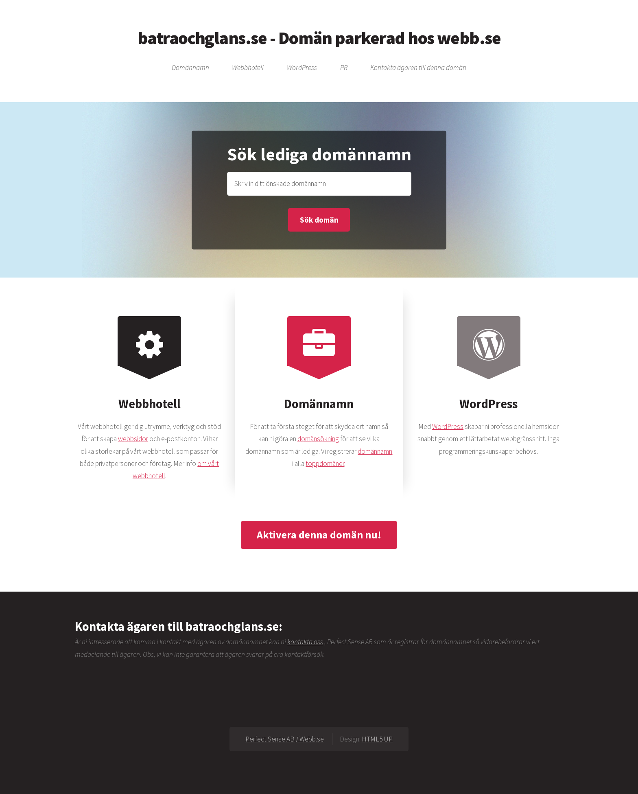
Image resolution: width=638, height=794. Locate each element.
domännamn (375, 451)
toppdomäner (325, 463)
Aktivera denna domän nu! (319, 534)
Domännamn (190, 67)
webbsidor (133, 438)
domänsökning (318, 438)
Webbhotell (248, 67)
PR (343, 67)
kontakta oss (305, 641)
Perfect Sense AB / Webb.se (284, 739)
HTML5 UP (377, 739)
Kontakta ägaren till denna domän (418, 67)
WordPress (302, 67)
